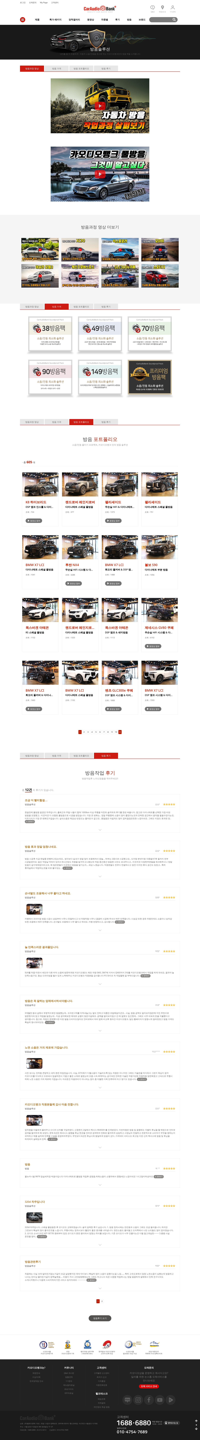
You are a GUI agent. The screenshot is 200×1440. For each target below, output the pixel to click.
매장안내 (36, 1373)
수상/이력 (36, 1377)
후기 (117, 19)
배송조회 (101, 1399)
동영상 (90, 19)
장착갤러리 (74, 19)
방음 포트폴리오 (81, 68)
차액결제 (101, 1403)
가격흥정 (101, 1381)
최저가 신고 (102, 1377)
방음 (129, 19)
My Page (44, 2)
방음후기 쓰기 (100, 1318)
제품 (37, 19)
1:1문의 (69, 1381)
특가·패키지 (55, 19)
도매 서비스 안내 (149, 1386)
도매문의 (33, 2)
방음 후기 (106, 68)
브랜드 (142, 19)
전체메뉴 (22, 19)
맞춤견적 (69, 1377)
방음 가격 (56, 68)
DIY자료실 (69, 1393)
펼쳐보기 (31, 821)
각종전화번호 (101, 1385)
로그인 (23, 2)
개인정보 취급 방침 (102, 1407)
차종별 (104, 19)
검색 (164, 19)
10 (116, 732)
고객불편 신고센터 (101, 1373)
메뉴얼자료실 (69, 1385)
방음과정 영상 (32, 68)
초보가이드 (69, 1389)
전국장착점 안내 (36, 1381)
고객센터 (55, 2)
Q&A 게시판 (69, 1373)
